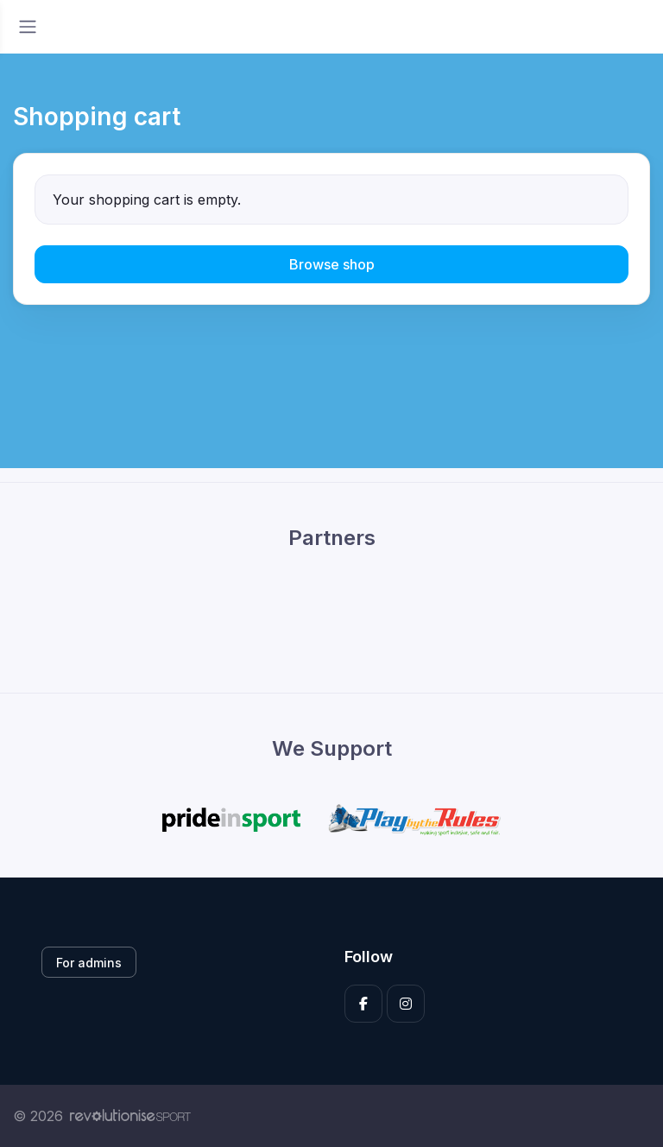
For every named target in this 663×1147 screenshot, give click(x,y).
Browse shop (332, 264)
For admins (89, 962)
